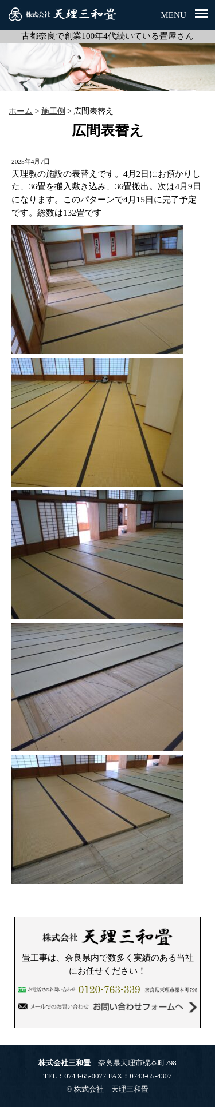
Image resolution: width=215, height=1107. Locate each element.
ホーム (21, 111)
